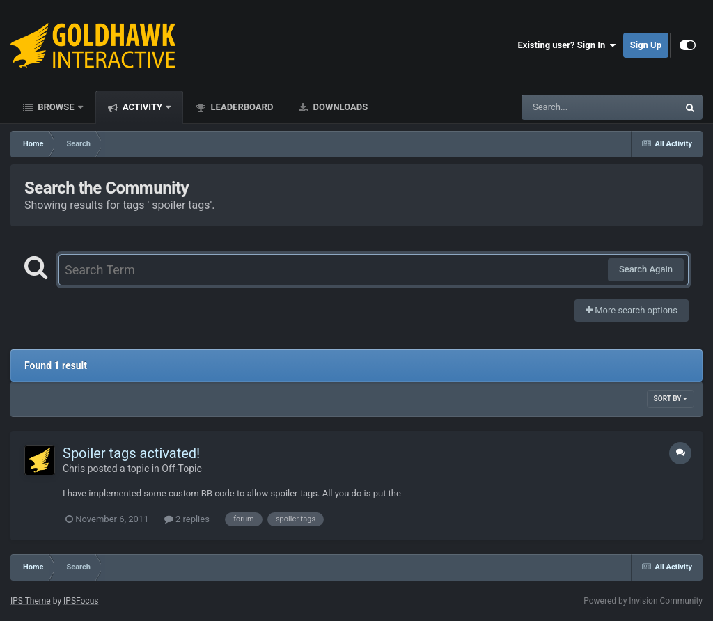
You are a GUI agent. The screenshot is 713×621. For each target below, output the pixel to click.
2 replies (187, 519)
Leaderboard (240, 107)
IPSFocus (80, 601)
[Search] (565, 107)
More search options (631, 310)
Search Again (646, 269)
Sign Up (645, 45)
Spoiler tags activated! (131, 453)
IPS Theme (30, 601)
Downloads (339, 107)
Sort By (670, 398)
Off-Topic (182, 468)
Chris (74, 468)
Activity (142, 107)
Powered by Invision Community (643, 601)
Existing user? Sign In (567, 45)
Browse (56, 107)
